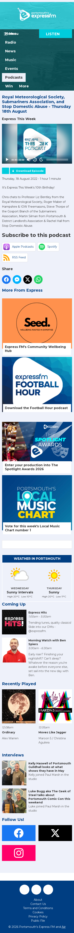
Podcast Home (5, 171)
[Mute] (29, 160)
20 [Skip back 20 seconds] (35, 159)
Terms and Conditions (38, 908)
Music (10, 60)
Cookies (38, 912)
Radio (10, 42)
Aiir (64, 927)
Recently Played (19, 683)
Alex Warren (10, 738)
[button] (37, 144)
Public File (38, 920)
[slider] (57, 160)
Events (11, 68)
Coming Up (14, 604)
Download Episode (30, 170)
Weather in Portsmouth (37, 559)
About (38, 900)
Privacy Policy (38, 916)
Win (9, 86)
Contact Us (38, 904)
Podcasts (13, 77)
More (24, 86)
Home (10, 33)
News (10, 51)
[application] (37, 144)
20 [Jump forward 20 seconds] (41, 159)
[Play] (7, 160)
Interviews (13, 755)
